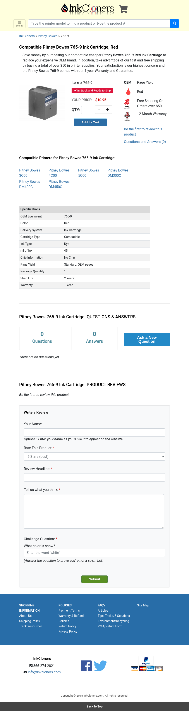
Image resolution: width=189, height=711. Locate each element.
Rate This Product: (38, 448)
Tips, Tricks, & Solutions (114, 616)
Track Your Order (30, 626)
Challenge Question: (39, 539)
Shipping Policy (29, 621)
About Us (25, 616)
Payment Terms (69, 610)
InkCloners (27, 36)
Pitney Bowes (47, 36)
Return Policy (67, 626)
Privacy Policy (67, 631)
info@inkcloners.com (44, 672)
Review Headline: (37, 469)
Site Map (143, 605)
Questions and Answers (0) (145, 142)
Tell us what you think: (41, 490)
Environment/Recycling (113, 621)
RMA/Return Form (110, 626)
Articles (103, 610)
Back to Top (94, 706)
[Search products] (99, 23)
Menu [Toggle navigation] (19, 23)
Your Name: (33, 424)
